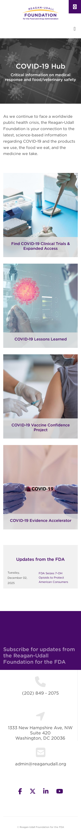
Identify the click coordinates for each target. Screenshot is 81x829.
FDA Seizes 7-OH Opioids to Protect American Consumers (53, 577)
